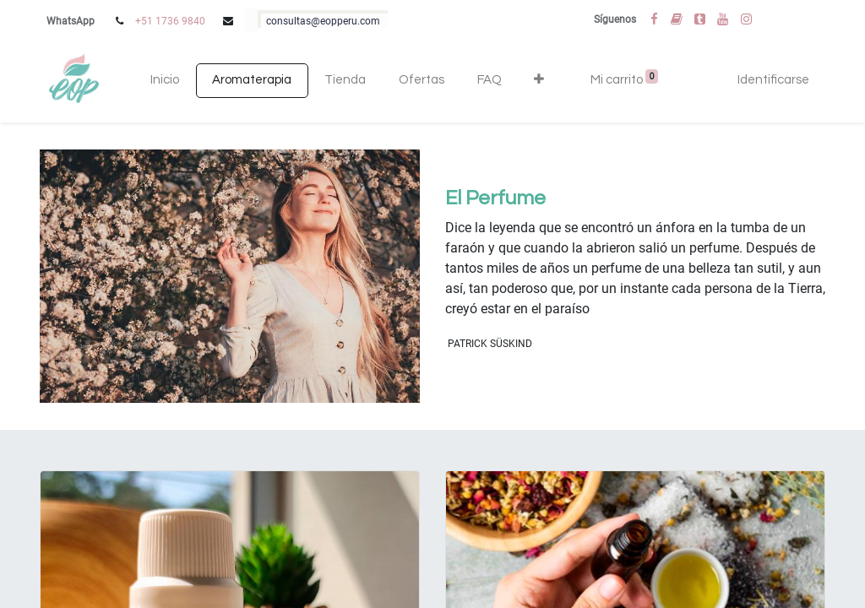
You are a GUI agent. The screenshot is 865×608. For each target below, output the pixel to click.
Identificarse (773, 79)
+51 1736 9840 (170, 21)
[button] (539, 80)
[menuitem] (165, 80)
